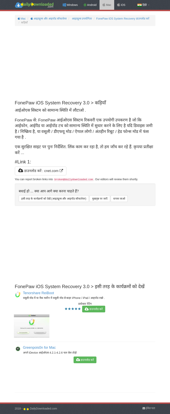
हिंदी (143, 5)
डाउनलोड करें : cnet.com (40, 171)
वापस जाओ (119, 198)
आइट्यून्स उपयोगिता (81, 18)
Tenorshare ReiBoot (38, 293)
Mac (106, 4)
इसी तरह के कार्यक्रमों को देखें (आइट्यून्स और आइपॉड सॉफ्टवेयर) (53, 198)
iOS (121, 4)
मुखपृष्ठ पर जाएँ (100, 198)
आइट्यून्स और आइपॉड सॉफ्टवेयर (48, 18)
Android (90, 4)
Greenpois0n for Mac (39, 347)
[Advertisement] (85, 63)
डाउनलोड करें (94, 309)
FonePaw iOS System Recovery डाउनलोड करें (122, 18)
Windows (70, 4)
